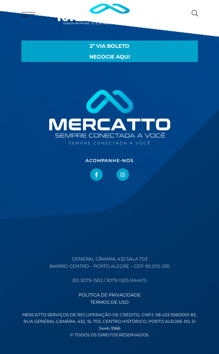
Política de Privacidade (110, 295)
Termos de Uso (109, 302)
